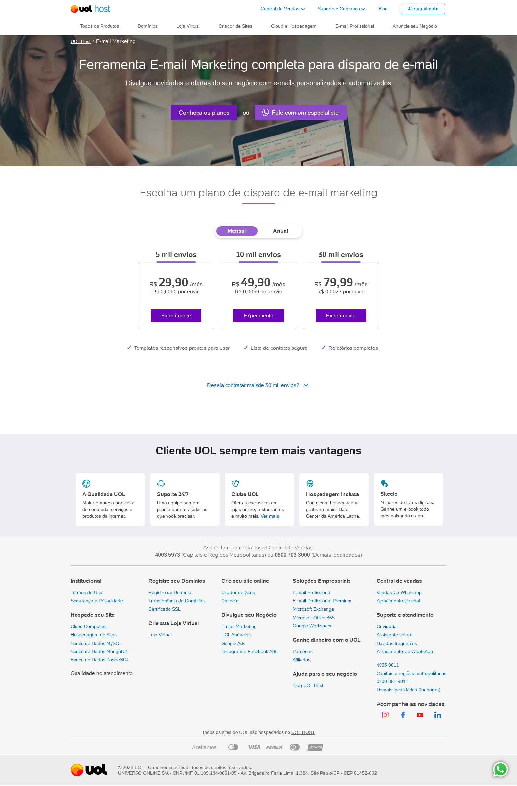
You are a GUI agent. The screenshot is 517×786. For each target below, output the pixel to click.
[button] (282, 8)
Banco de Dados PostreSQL (100, 659)
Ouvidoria (387, 626)
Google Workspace (313, 625)
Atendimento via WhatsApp (405, 651)
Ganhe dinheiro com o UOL (327, 640)
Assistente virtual (394, 634)
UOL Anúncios (236, 634)
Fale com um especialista (300, 112)
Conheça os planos (204, 112)
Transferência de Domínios (176, 600)
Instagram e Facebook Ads (249, 651)
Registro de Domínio (169, 592)
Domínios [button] (148, 26)
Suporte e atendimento (405, 615)
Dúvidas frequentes (397, 643)
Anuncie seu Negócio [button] (415, 26)
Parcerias (303, 651)
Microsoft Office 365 (314, 617)
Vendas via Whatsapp (399, 592)
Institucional (86, 581)
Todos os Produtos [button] (99, 26)
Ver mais (270, 516)
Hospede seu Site (93, 615)
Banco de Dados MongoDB (99, 651)
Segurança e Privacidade (97, 600)
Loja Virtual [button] (188, 26)
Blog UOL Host (308, 685)
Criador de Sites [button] (235, 26)
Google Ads (233, 643)
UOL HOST (303, 732)
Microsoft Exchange (313, 609)
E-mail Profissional (312, 592)
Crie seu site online (245, 581)
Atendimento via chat (398, 600)
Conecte (230, 600)
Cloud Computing (89, 626)
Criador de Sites (238, 592)
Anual (280, 231)
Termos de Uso (86, 592)
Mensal (237, 231)
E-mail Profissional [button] (354, 26)
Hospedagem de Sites (94, 634)
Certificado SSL (164, 609)
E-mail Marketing (239, 626)
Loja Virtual (160, 634)
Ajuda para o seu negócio (325, 674)
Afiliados (301, 659)
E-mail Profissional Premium (322, 600)
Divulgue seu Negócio (249, 615)
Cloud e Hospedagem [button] (294, 26)
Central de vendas (399, 581)
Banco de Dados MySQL (96, 643)
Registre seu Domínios (176, 581)
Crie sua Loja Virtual (173, 623)
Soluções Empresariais (322, 581)
